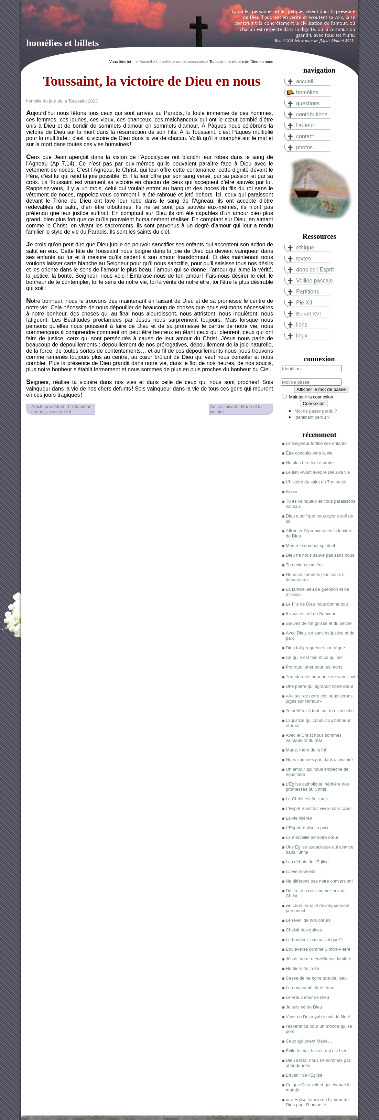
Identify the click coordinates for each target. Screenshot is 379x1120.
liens (301, 325)
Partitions (307, 292)
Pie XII (304, 303)
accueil (304, 81)
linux (301, 336)
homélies (307, 92)
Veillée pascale (314, 281)
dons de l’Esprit (315, 270)
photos (304, 147)
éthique (305, 247)
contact (305, 136)
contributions (311, 114)
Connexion (314, 403)
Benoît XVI (308, 314)
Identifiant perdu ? (311, 417)
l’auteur (305, 125)
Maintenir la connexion (311, 396)
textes (303, 259)
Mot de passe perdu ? (315, 411)
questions (308, 103)
